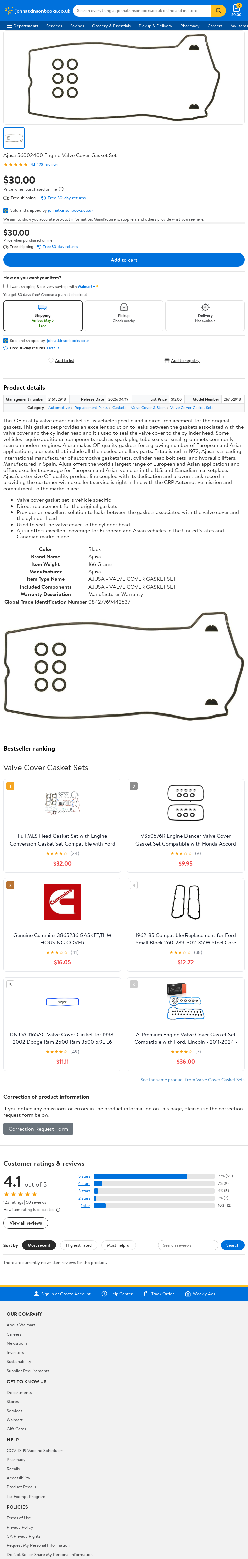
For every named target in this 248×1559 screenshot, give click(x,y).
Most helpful (118, 1245)
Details (53, 348)
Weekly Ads (200, 1294)
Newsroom (17, 1343)
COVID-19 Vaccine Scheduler (35, 1450)
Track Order (158, 1294)
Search (232, 1245)
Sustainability (19, 1361)
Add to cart (124, 259)
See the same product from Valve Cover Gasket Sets (193, 1079)
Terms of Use (19, 1518)
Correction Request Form (38, 1128)
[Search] (218, 11)
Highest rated (79, 1245)
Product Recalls (21, 1487)
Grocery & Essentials (111, 26)
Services (54, 26)
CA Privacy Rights (23, 1536)
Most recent (39, 1245)
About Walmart (21, 1325)
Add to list (61, 360)
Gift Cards (16, 1429)
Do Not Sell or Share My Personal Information (50, 1554)
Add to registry (182, 360)
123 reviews (47, 164)
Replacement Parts (91, 407)
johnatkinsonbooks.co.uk (70, 210)
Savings (77, 26)
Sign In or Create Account (62, 1294)
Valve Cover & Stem (148, 407)
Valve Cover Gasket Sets (191, 407)
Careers (215, 26)
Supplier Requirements (28, 1371)
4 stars (84, 1183)
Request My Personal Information (38, 1545)
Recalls (13, 1469)
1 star (85, 1205)
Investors (15, 1352)
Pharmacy (190, 26)
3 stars (84, 1190)
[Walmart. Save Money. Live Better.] (37, 10)
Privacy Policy (20, 1527)
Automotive (59, 407)
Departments (22, 26)
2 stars (84, 1198)
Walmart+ (16, 1420)
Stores (13, 1401)
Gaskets (119, 407)
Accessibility (18, 1478)
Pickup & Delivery (155, 26)
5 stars (84, 1176)
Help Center (117, 1294)
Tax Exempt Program (26, 1496)
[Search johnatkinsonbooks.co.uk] (142, 11)
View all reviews (26, 1223)
